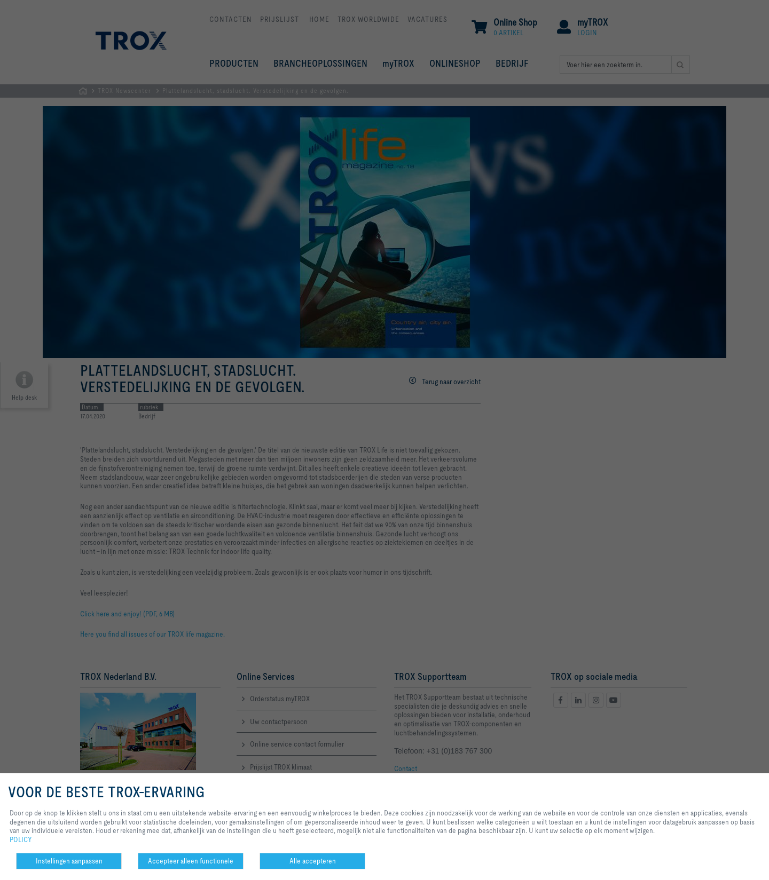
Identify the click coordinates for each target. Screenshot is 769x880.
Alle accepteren (312, 861)
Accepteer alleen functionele (190, 861)
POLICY (21, 839)
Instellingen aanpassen (69, 861)
